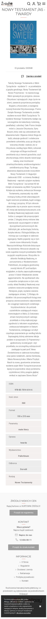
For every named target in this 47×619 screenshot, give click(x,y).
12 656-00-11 (25, 540)
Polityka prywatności (25, 577)
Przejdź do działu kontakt (23, 547)
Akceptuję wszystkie (23, 613)
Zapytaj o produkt (33, 76)
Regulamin (25, 566)
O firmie (25, 562)
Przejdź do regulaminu (23, 512)
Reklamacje (25, 573)
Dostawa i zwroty (25, 569)
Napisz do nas (25, 535)
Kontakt (25, 581)
